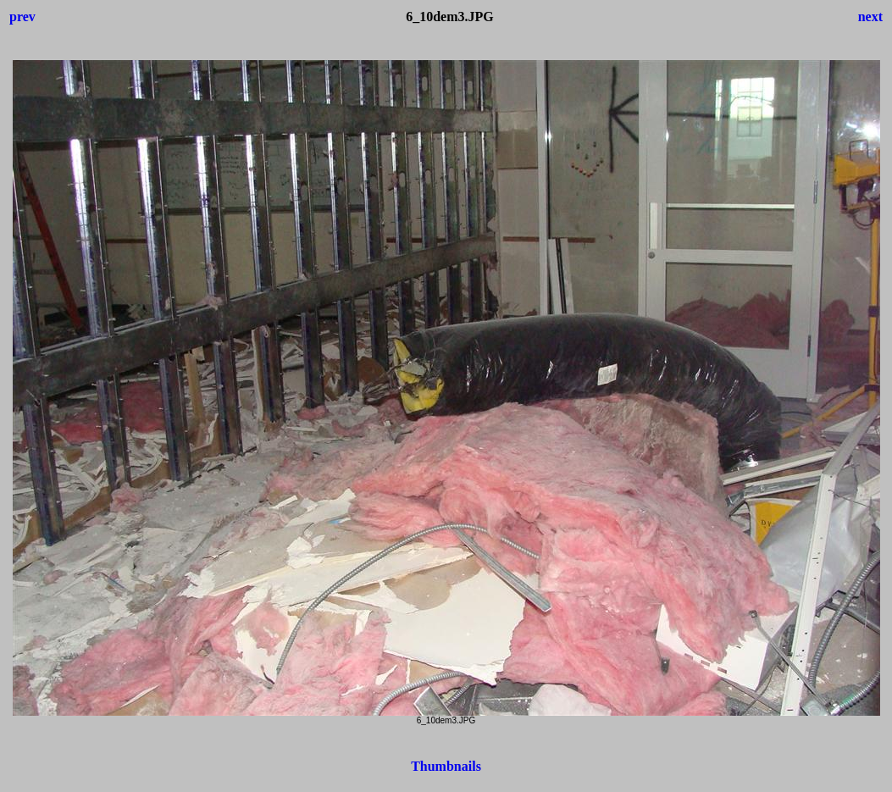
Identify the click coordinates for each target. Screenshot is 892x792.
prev (22, 16)
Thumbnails (446, 766)
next (870, 16)
